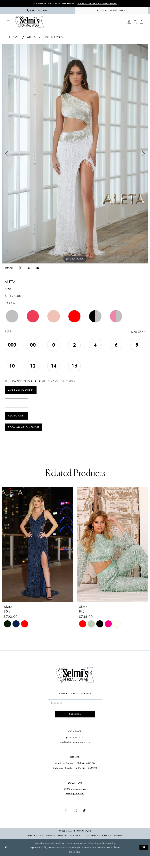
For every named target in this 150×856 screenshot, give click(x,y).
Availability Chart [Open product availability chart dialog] (21, 390)
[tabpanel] (75, 153)
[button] (8, 22)
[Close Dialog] (5, 847)
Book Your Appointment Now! (97, 3)
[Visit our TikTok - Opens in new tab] (84, 810)
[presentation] (37, 544)
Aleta (31, 37)
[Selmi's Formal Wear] (29, 22)
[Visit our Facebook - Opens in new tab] (66, 810)
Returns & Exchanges (99, 835)
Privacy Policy (35, 835)
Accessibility (77, 835)
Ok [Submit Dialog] (144, 847)
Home (14, 37)
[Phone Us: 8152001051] (38, 10)
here (78, 851)
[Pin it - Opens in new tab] (29, 267)
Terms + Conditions (56, 835)
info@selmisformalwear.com (75, 742)
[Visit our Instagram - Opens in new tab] (75, 810)
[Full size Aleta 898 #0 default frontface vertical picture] (75, 153)
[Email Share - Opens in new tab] (37, 267)
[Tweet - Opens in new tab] (20, 267)
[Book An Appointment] (111, 10)
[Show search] (135, 21)
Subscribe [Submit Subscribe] (75, 714)
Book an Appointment (23, 427)
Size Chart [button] (138, 332)
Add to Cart (16, 415)
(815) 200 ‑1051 (75, 737)
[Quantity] (16, 402)
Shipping (118, 835)
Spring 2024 (54, 37)
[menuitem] (38, 10)
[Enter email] (75, 702)
